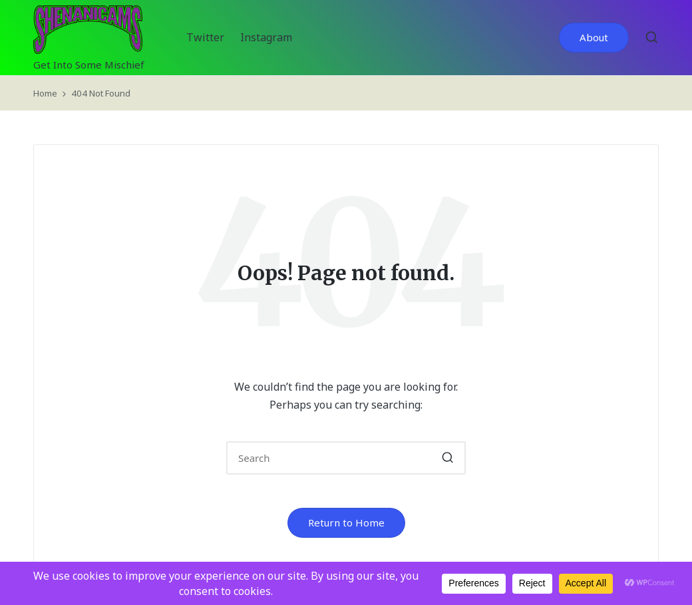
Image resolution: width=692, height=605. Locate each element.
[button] (594, 38)
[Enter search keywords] (346, 458)
